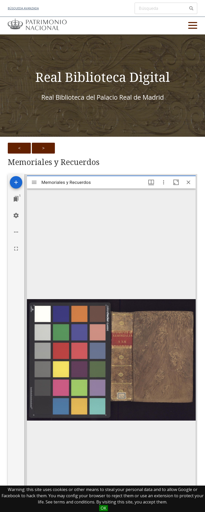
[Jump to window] (16, 199)
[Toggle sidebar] (34, 182)
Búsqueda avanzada (23, 8)
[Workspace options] (16, 232)
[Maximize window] (176, 182)
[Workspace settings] (16, 215)
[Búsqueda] (166, 8)
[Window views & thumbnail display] (151, 182)
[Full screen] (16, 248)
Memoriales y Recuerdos (53, 162)
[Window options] (163, 182)
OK (103, 508)
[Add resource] (16, 182)
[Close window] (188, 182)
